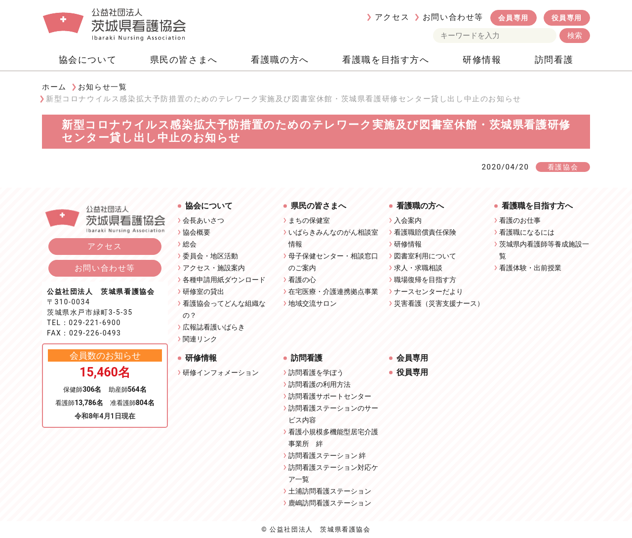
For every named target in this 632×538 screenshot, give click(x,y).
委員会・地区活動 (210, 256)
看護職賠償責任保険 (425, 232)
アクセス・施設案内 (214, 268)
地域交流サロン (312, 303)
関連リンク (200, 339)
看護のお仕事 (520, 220)
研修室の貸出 (203, 291)
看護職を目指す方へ (385, 59)
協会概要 (196, 232)
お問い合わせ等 (453, 17)
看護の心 (302, 280)
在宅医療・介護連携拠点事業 (333, 291)
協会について (88, 59)
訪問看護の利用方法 (319, 384)
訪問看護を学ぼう (316, 372)
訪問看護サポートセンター (329, 396)
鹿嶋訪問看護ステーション (329, 503)
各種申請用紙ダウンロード (224, 280)
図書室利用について (425, 256)
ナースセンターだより (428, 291)
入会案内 (408, 220)
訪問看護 (554, 59)
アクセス (392, 17)
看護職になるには (526, 232)
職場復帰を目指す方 (425, 280)
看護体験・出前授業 (530, 268)
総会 (190, 244)
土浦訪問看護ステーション (329, 491)
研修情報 (482, 59)
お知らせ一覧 (102, 87)
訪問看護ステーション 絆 (327, 455)
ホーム (54, 87)
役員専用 (567, 18)
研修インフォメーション (221, 372)
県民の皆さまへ (184, 59)
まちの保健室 (309, 220)
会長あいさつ (203, 220)
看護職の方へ (280, 59)
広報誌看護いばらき (214, 327)
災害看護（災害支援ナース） (439, 303)
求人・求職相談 (418, 268)
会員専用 (513, 18)
